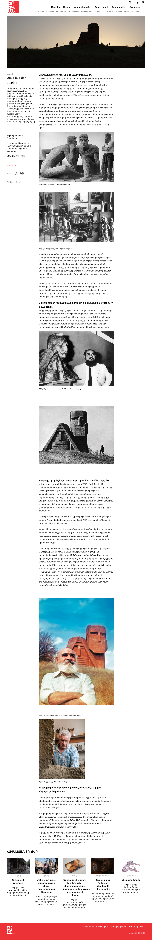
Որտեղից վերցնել (118, 927)
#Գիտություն (88, 14)
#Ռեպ (127, 14)
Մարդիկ (56, 9)
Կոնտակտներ (136, 927)
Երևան (132, 933)
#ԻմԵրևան (62, 14)
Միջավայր (135, 9)
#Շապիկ (41, 14)
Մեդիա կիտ (102, 927)
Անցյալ (67, 9)
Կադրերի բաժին (83, 9)
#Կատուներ (138, 14)
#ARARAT (110, 14)
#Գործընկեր (74, 14)
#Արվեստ (100, 14)
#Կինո (120, 14)
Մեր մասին (88, 927)
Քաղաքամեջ (119, 9)
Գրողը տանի (102, 9)
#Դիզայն (51, 14)
